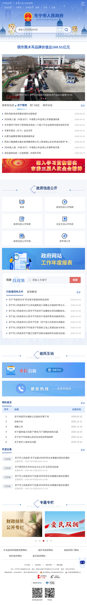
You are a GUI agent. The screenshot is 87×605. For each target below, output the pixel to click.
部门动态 (35, 105)
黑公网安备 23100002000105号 (51, 572)
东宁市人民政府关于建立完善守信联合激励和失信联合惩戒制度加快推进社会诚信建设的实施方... (38, 333)
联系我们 (38, 565)
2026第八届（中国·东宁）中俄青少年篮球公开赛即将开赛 (31, 147)
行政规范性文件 (14, 291)
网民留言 (7, 402)
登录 (45, 7)
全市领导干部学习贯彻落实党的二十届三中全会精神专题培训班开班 (36, 125)
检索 (75, 280)
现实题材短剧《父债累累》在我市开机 (22, 153)
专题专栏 (44, 505)
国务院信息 (8, 105)
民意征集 (7, 449)
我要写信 (54, 370)
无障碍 (19, 7)
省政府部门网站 (71, 550)
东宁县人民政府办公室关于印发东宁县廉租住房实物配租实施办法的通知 (38, 311)
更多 (83, 105)
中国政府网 (7, 3)
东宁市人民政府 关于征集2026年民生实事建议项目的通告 (42, 458)
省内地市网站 (15, 556)
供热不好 (18, 421)
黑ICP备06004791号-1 (31, 572)
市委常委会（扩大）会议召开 (18, 130)
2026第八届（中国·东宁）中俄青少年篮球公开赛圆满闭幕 (31, 119)
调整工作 (18, 427)
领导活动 (47, 105)
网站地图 (60, 565)
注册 (53, 7)
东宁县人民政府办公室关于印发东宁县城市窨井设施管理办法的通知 (38, 316)
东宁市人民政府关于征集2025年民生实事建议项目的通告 (42, 476)
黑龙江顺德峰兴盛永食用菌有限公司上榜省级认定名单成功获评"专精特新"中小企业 (38, 142)
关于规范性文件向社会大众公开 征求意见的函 (36, 467)
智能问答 (8, 7)
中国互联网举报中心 (73, 572)
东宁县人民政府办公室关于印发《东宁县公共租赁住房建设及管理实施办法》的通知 (38, 322)
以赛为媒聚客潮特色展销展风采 (19, 136)
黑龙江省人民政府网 (24, 3)
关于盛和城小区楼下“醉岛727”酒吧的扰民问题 (36, 432)
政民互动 (43, 356)
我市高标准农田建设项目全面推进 (20, 114)
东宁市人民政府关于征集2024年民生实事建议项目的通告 (42, 485)
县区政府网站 (39, 556)
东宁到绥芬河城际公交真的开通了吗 (31, 416)
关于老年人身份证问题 (25, 442)
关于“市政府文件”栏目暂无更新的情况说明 (29, 299)
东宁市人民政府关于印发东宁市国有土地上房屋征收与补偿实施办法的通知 (38, 327)
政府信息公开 (43, 190)
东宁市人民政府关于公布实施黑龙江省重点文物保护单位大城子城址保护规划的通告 (38, 305)
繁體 (37, 7)
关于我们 (27, 565)
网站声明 (49, 565)
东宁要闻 (22, 105)
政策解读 (32, 291)
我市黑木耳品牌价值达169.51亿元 (43, 47)
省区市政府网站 (45, 550)
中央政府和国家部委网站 (15, 550)
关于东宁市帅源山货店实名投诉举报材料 (33, 437)
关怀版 (28, 7)
